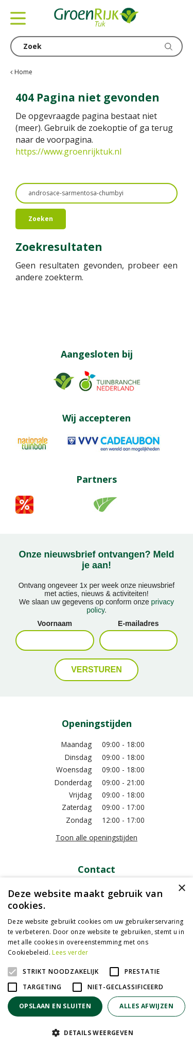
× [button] (181, 888)
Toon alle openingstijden (96, 837)
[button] (96, 1032)
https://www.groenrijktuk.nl (68, 151)
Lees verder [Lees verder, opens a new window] (70, 952)
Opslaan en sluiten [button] (55, 1006)
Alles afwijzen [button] (146, 1006)
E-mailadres (138, 623)
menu (18, 18)
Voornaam (55, 623)
